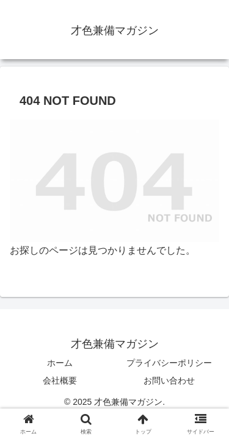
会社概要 (60, 380)
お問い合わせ (169, 380)
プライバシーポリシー (169, 363)
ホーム (60, 363)
